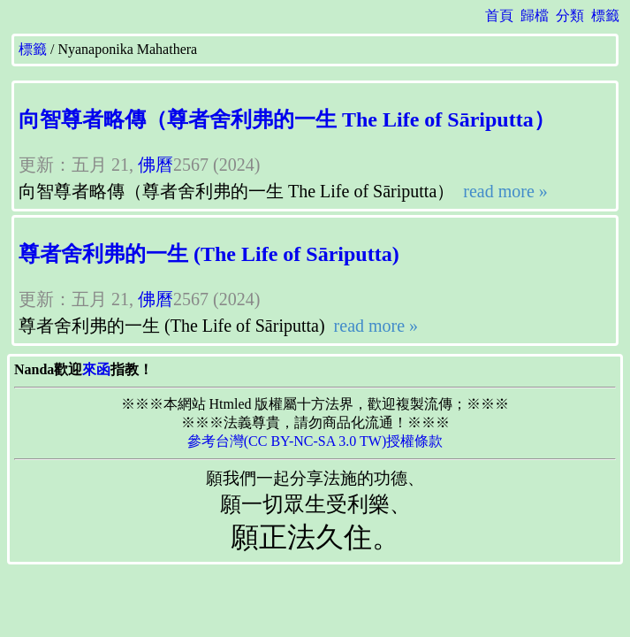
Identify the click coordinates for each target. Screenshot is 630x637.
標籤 (605, 15)
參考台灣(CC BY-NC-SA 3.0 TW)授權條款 (315, 441)
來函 (96, 369)
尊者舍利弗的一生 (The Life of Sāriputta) (209, 253)
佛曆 (155, 164)
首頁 (499, 15)
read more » (503, 191)
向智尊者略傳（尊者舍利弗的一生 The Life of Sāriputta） (287, 119)
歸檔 (534, 15)
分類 (570, 15)
